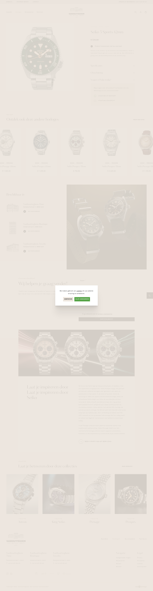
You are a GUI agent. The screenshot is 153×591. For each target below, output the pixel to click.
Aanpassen (68, 299)
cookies (79, 291)
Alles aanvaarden (82, 299)
